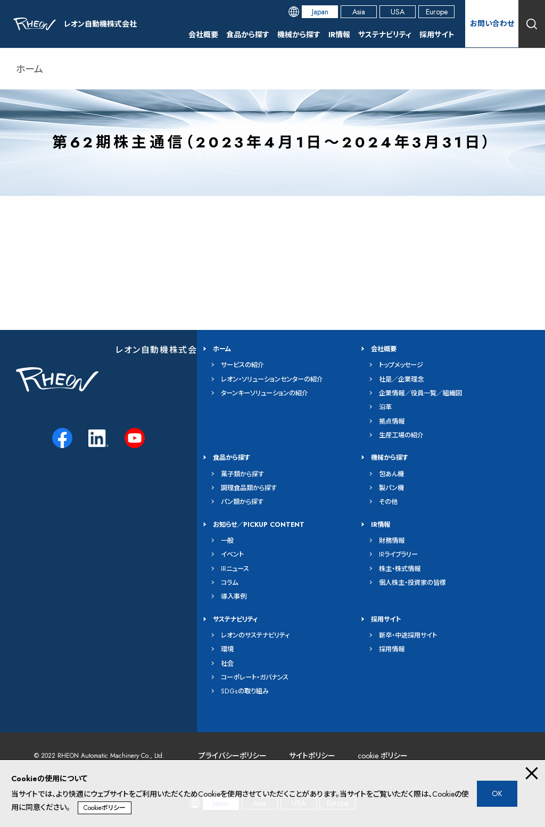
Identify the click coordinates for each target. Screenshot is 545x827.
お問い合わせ (492, 23)
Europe (437, 11)
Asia (358, 11)
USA (397, 11)
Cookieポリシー (105, 808)
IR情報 (339, 34)
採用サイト (437, 34)
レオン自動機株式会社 (161, 350)
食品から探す (247, 34)
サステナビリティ (384, 34)
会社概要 (203, 34)
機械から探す (298, 34)
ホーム (29, 69)
